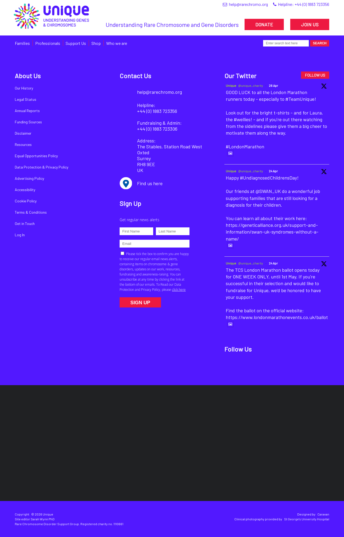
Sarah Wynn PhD (43, 519)
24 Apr (273, 171)
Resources (23, 144)
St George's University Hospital (306, 519)
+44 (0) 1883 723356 (312, 4)
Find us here (150, 183)
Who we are (116, 43)
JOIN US (309, 24)
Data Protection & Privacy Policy (41, 167)
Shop (96, 43)
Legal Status (25, 99)
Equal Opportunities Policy (36, 155)
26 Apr (273, 85)
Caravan (323, 514)
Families (22, 43)
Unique (231, 85)
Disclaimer (23, 133)
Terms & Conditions (31, 212)
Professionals (47, 43)
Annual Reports (27, 110)
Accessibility (25, 189)
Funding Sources (28, 122)
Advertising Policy (29, 178)
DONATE (264, 24)
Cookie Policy (26, 201)
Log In (20, 234)
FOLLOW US (315, 75)
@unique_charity (250, 85)
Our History (24, 88)
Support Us (76, 43)
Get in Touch (25, 223)
